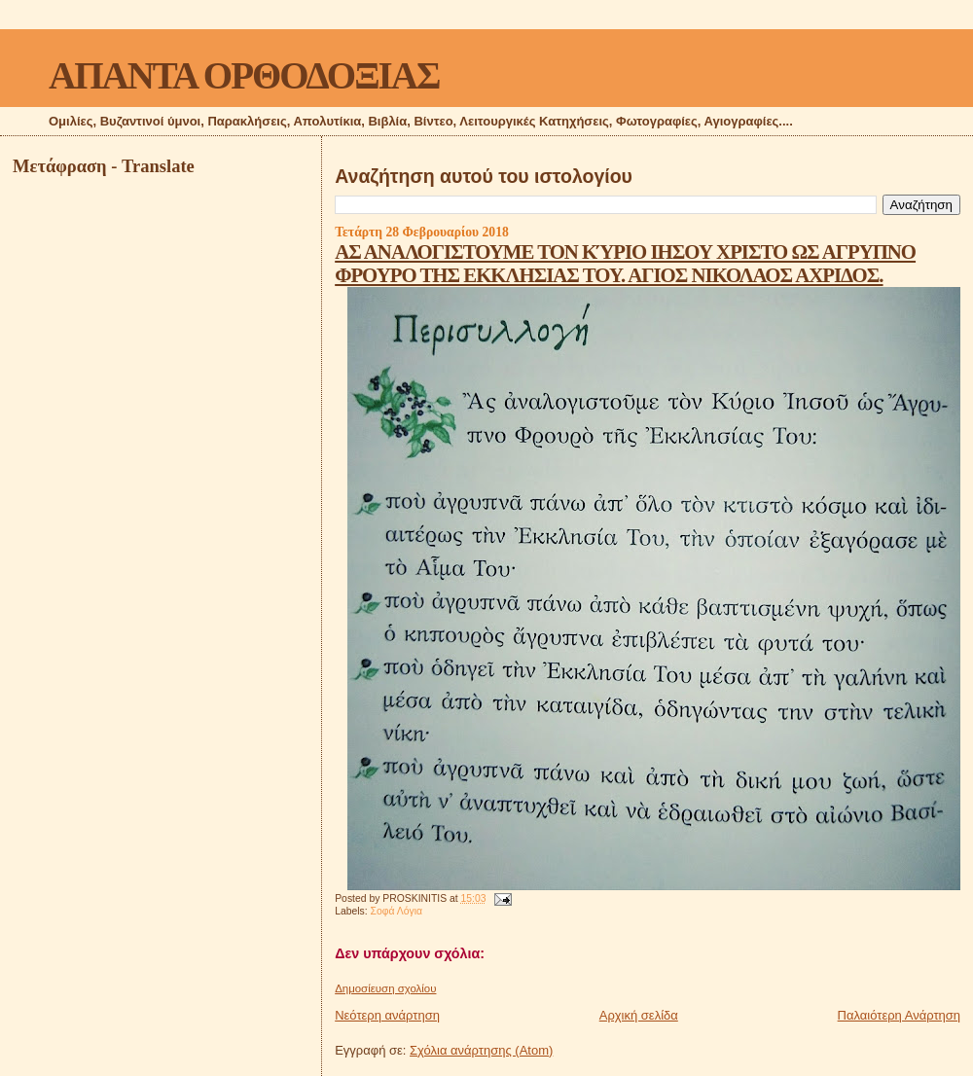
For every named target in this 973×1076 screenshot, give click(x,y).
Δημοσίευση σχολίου (385, 988)
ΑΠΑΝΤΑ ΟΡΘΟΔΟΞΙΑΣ (244, 75)
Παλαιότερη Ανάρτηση (899, 1015)
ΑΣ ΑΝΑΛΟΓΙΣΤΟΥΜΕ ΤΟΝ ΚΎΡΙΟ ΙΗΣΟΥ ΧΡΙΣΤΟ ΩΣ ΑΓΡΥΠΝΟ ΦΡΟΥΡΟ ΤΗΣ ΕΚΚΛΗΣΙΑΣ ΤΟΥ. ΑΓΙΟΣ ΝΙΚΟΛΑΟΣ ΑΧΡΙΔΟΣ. (625, 263)
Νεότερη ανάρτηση (387, 1015)
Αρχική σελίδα (638, 1015)
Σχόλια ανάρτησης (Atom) (481, 1050)
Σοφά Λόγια (397, 911)
